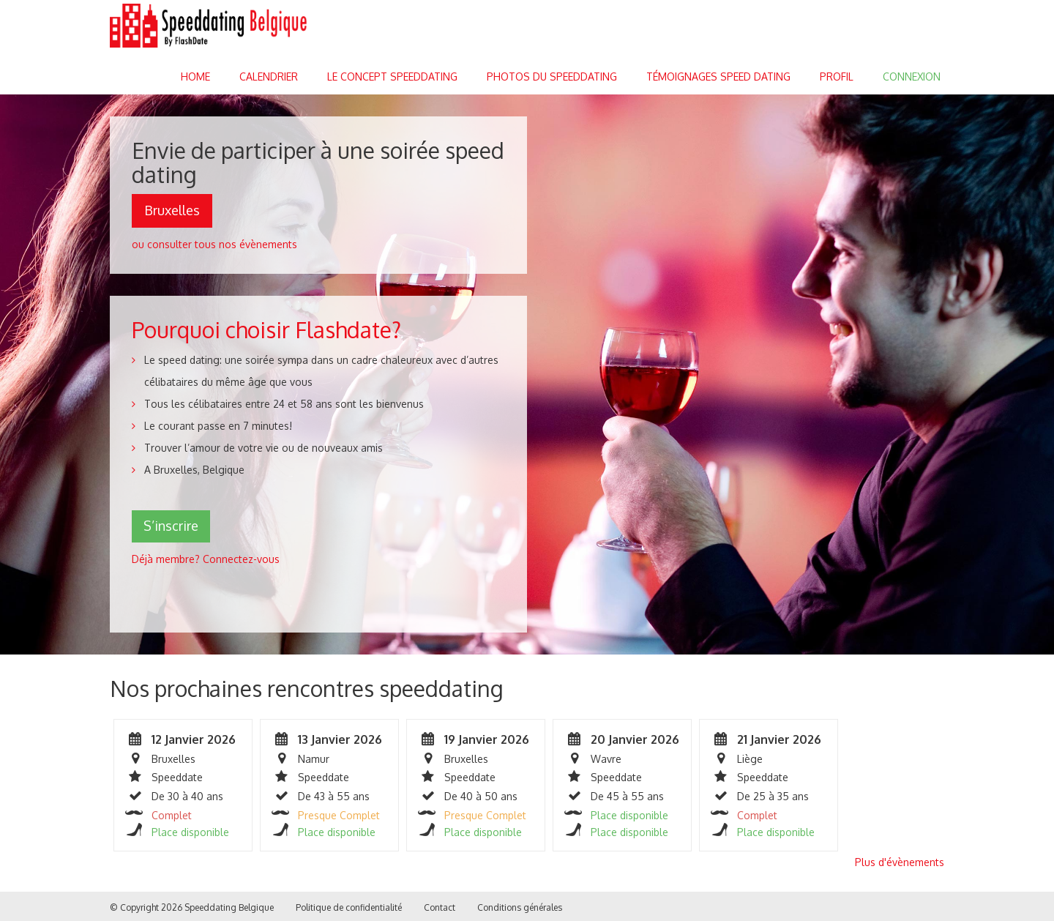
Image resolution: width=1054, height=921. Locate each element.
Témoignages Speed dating (718, 76)
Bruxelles (172, 210)
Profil (836, 76)
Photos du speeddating (552, 76)
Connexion (912, 76)
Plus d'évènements (899, 862)
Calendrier (268, 76)
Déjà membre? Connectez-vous (206, 559)
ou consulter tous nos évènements (214, 244)
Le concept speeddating (392, 76)
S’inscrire (170, 526)
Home (195, 76)
